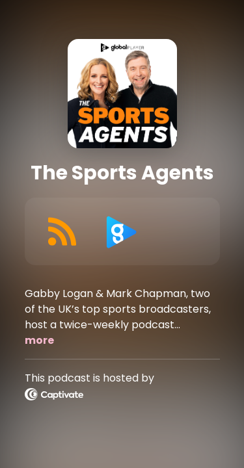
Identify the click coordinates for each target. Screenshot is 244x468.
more (39, 340)
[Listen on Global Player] (121, 231)
